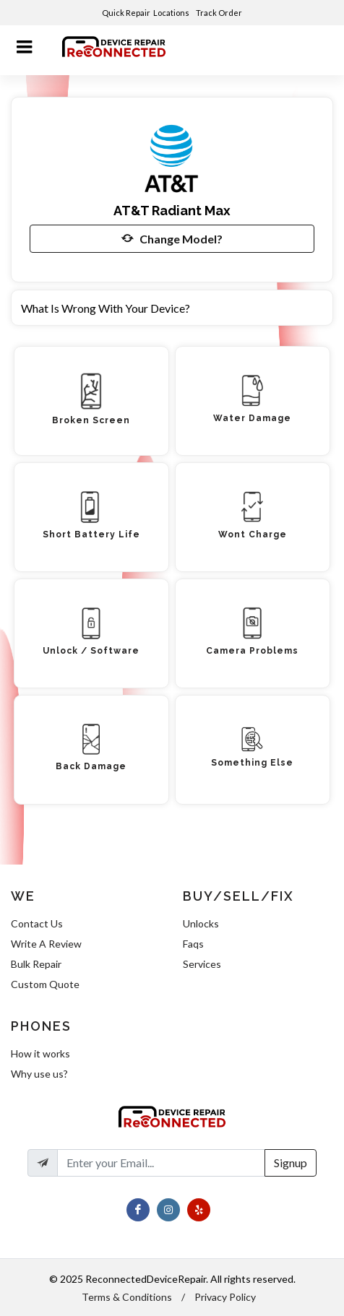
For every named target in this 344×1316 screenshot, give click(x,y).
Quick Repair (126, 12)
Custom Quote (45, 984)
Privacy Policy (225, 1297)
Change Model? (172, 238)
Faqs (193, 944)
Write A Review (46, 944)
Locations (172, 12)
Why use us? (39, 1074)
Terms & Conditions (127, 1297)
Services (202, 964)
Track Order (220, 12)
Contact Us (37, 923)
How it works (40, 1053)
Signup (290, 1162)
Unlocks (201, 923)
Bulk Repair (36, 964)
